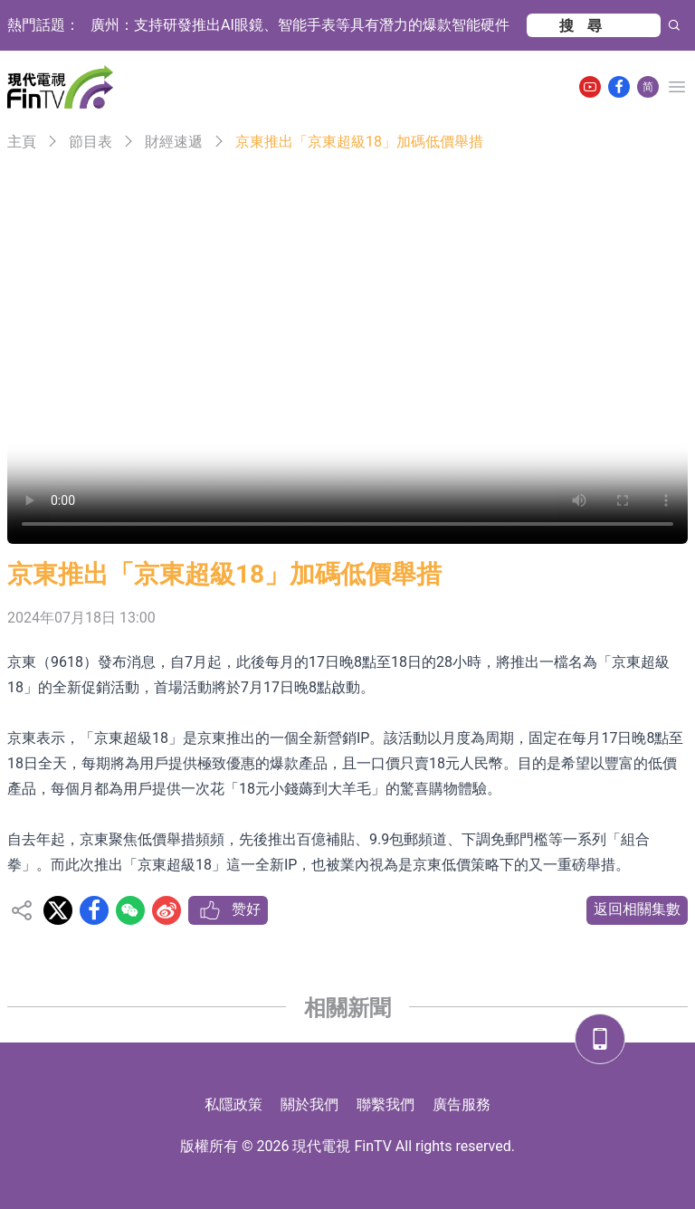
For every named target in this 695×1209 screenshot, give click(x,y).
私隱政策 (233, 1104)
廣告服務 (461, 1104)
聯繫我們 (385, 1104)
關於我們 (309, 1104)
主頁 (21, 141)
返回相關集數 (637, 909)
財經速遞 (174, 141)
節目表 (90, 141)
